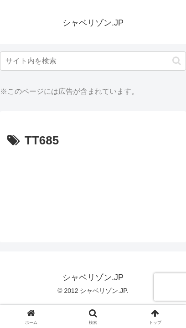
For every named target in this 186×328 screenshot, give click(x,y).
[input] (93, 61)
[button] (177, 61)
